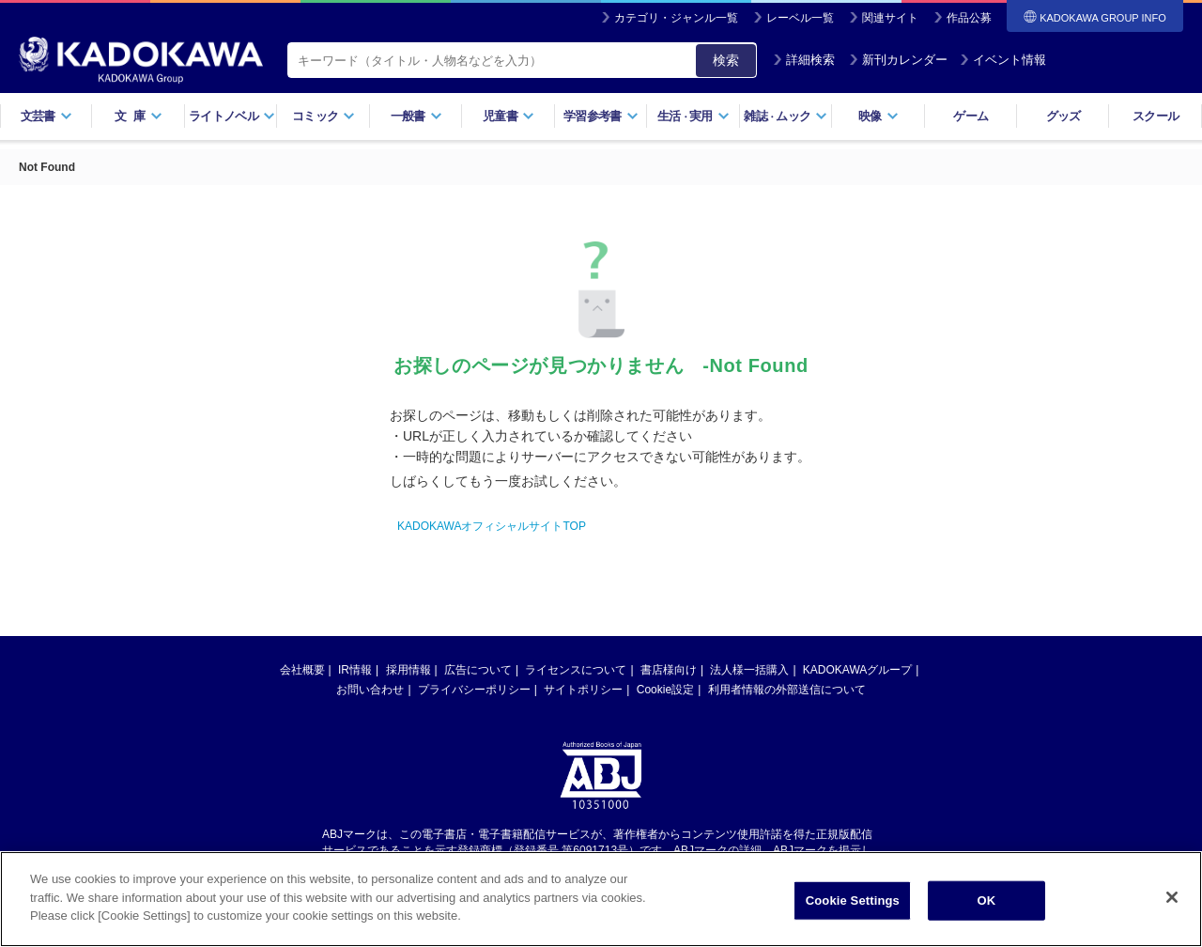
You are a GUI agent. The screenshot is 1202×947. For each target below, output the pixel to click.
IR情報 (355, 669)
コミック (323, 116)
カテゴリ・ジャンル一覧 (676, 17)
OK (986, 900)
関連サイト (890, 17)
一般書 (416, 116)
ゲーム (970, 116)
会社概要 (302, 669)
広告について (478, 669)
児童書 (508, 116)
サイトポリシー (583, 689)
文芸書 (46, 116)
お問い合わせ (370, 689)
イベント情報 (1003, 60)
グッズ (1063, 116)
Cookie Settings (853, 900)
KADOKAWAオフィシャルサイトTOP (491, 526)
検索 (726, 60)
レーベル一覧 (800, 17)
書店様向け (668, 669)
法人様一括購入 (749, 669)
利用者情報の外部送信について (787, 689)
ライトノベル (232, 116)
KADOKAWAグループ (857, 669)
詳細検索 (804, 60)
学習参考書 (601, 116)
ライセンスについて (575, 669)
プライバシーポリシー (474, 689)
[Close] (1172, 897)
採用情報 (408, 669)
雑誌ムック (785, 116)
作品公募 (969, 17)
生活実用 (693, 116)
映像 (878, 116)
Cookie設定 (665, 689)
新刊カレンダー (898, 60)
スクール (1156, 116)
